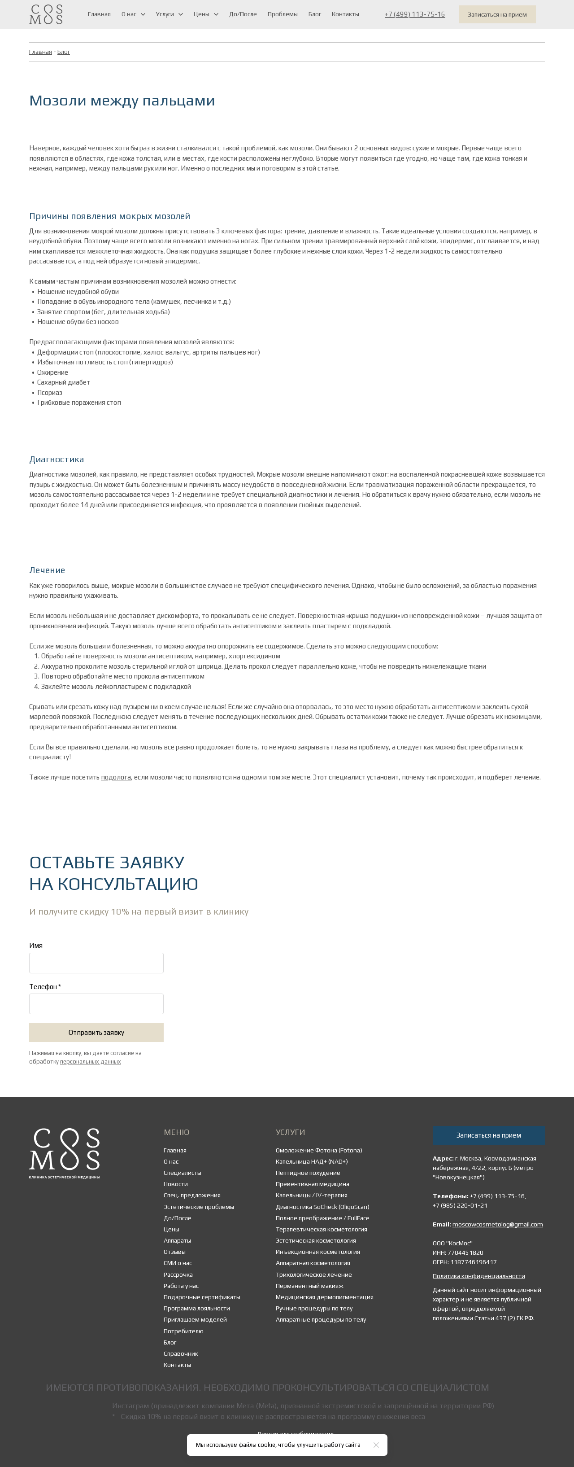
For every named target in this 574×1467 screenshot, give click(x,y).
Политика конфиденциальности (479, 1275)
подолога (116, 777)
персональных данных (90, 1061)
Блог (63, 51)
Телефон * (45, 986)
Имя (36, 945)
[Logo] (45, 14)
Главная (40, 51)
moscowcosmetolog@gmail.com (497, 1224)
